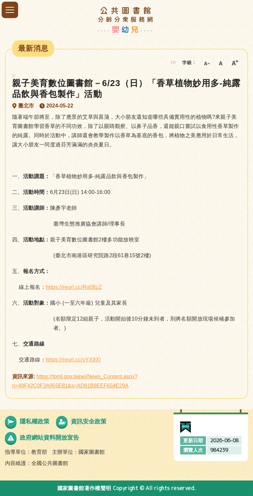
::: (173, 62)
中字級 (221, 63)
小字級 (206, 63)
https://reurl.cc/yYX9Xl (73, 359)
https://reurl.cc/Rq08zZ (74, 287)
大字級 (235, 63)
